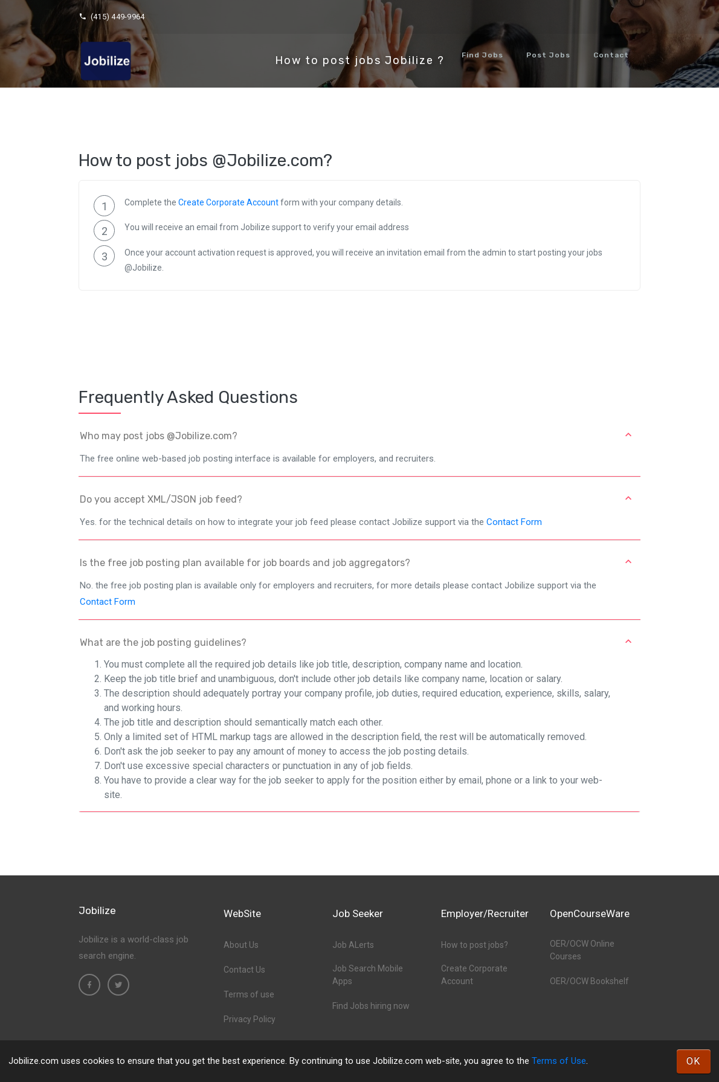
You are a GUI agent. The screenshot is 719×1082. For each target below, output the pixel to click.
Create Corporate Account (228, 202)
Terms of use (249, 994)
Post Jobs (548, 55)
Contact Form (514, 522)
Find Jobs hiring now (371, 1006)
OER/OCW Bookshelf (589, 981)
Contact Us (244, 969)
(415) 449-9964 (111, 16)
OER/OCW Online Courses (582, 950)
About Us (241, 945)
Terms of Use (559, 1060)
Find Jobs (482, 55)
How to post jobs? (474, 945)
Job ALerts (353, 945)
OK (693, 1061)
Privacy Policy (250, 1019)
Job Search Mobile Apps (367, 975)
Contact (611, 55)
